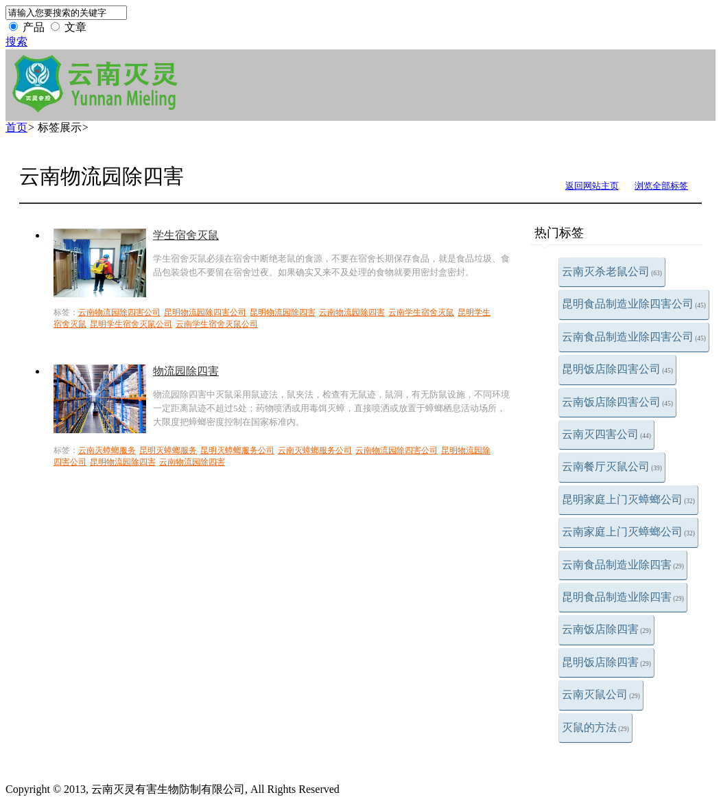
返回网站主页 (592, 186)
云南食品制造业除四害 (623, 564)
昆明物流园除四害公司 (205, 312)
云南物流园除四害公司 (119, 312)
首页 (16, 127)
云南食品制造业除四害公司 (634, 337)
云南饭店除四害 (606, 629)
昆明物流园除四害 (283, 312)
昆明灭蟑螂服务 (168, 450)
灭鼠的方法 (595, 727)
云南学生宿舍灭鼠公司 (217, 324)
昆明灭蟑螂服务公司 (237, 450)
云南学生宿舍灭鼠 (421, 312)
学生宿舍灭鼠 (186, 235)
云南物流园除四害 (352, 312)
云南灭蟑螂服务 (107, 450)
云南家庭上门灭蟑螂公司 (628, 532)
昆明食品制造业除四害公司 (634, 304)
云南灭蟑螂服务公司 (315, 450)
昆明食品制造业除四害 (623, 597)
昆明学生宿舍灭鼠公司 (131, 324)
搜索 (16, 41)
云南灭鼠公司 (601, 694)
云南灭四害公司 (606, 434)
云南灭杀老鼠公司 (612, 271)
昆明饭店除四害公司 (617, 369)
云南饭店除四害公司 (617, 402)
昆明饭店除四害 (606, 662)
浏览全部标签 (661, 186)
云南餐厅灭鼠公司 (612, 466)
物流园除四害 (186, 371)
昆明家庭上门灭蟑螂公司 (628, 499)
